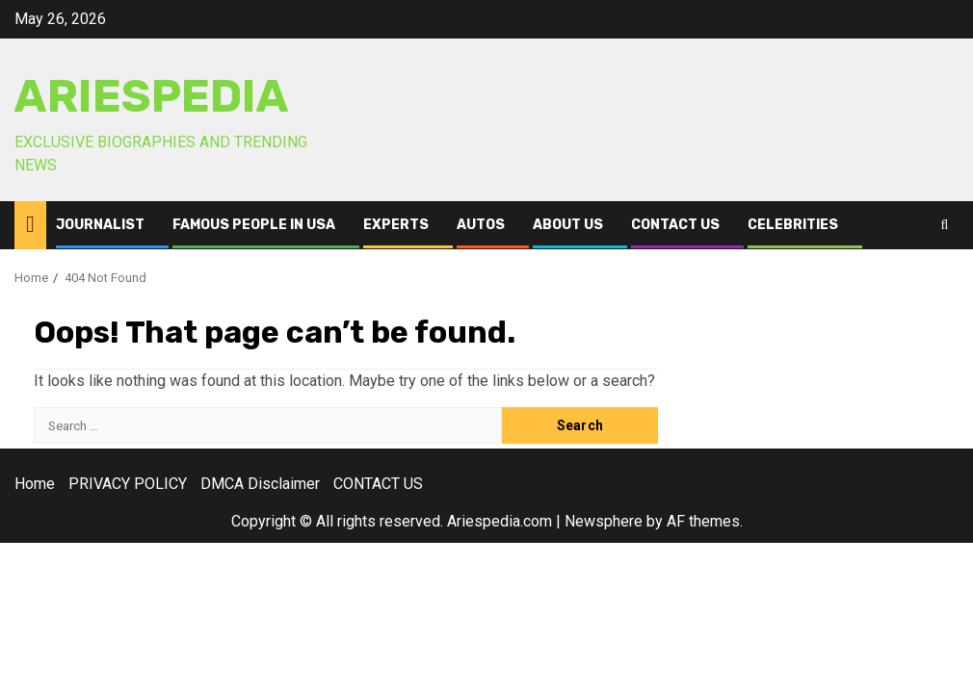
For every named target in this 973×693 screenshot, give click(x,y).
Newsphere (604, 521)
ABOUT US (568, 225)
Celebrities (793, 225)
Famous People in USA (253, 225)
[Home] (30, 224)
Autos (481, 225)
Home (34, 484)
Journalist (100, 225)
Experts (396, 225)
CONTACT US (675, 225)
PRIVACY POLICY (127, 484)
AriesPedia (151, 96)
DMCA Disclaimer (260, 484)
